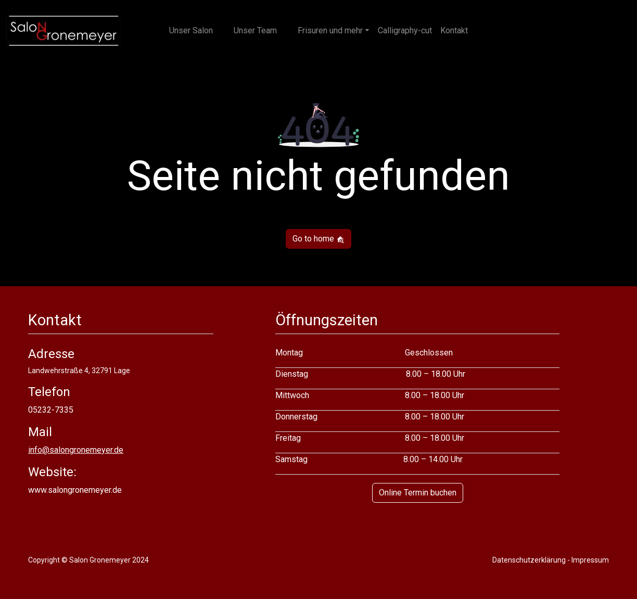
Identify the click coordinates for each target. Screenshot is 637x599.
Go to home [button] (318, 239)
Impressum (590, 560)
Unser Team (255, 30)
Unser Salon (191, 30)
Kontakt (454, 30)
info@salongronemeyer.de (75, 450)
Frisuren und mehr (330, 30)
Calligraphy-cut (405, 30)
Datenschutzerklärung (529, 560)
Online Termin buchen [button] (417, 493)
